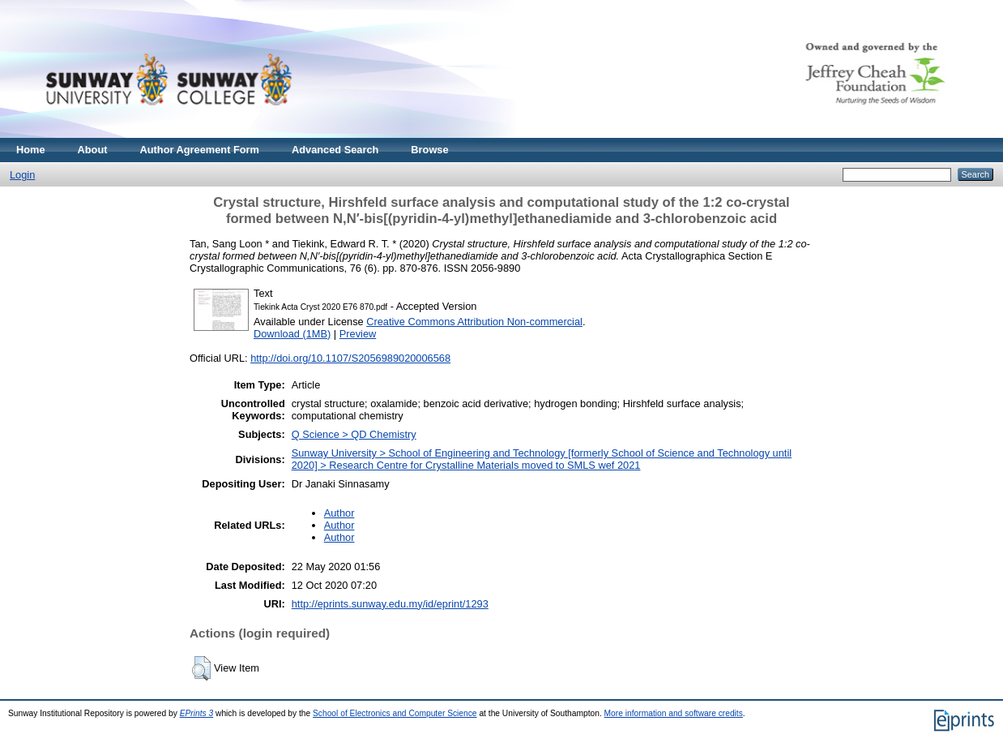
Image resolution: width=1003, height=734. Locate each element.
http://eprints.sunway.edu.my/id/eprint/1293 (390, 604)
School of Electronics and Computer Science (395, 713)
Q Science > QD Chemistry (354, 434)
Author (339, 513)
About (93, 150)
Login (22, 175)
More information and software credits (673, 713)
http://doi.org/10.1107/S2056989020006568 (350, 358)
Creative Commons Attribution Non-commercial (474, 321)
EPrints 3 (197, 713)
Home (30, 150)
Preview (358, 334)
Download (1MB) (292, 334)
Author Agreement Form (199, 150)
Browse (429, 150)
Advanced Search (335, 150)
